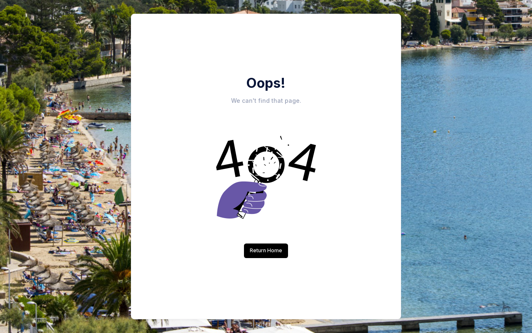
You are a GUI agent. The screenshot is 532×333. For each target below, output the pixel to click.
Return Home (266, 250)
